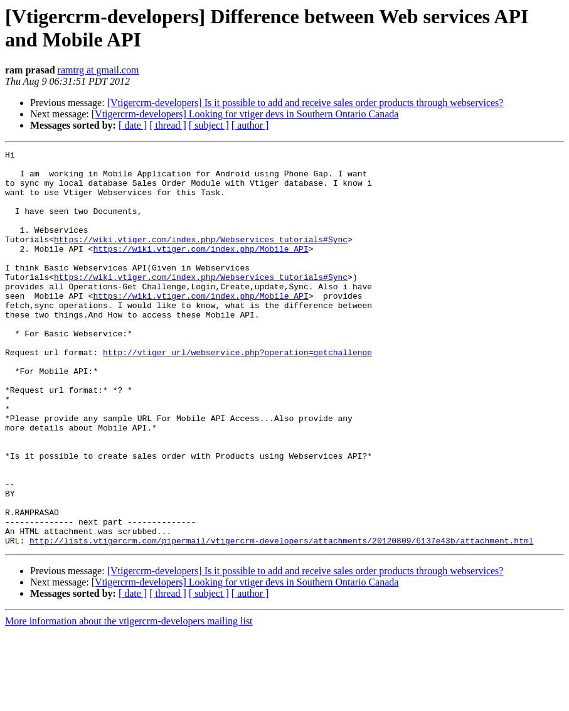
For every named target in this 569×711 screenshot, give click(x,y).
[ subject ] (209, 125)
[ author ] (250, 125)
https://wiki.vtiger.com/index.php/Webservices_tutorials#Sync (201, 258)
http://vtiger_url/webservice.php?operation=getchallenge (237, 393)
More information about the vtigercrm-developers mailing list (129, 700)
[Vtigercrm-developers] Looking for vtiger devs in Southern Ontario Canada (245, 114)
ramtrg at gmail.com (98, 70)
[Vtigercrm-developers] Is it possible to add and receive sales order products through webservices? (305, 102)
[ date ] (133, 125)
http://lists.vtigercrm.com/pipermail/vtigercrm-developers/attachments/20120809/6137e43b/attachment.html (281, 619)
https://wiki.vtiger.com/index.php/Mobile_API (200, 269)
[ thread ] (167, 125)
